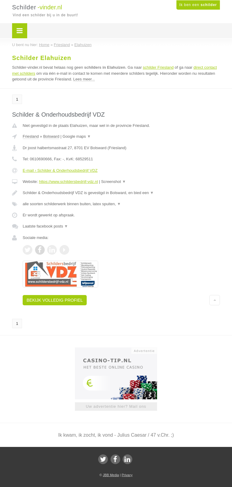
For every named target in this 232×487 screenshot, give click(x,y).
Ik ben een (198, 5)
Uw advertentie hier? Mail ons (116, 406)
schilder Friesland (158, 67)
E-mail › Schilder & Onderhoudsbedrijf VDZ (60, 170)
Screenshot (113, 181)
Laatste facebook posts (45, 226)
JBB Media (111, 475)
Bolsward (51, 136)
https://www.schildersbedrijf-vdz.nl (68, 181)
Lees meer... (84, 79)
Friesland (31, 136)
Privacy (127, 475)
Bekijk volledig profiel (55, 300)
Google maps (77, 136)
